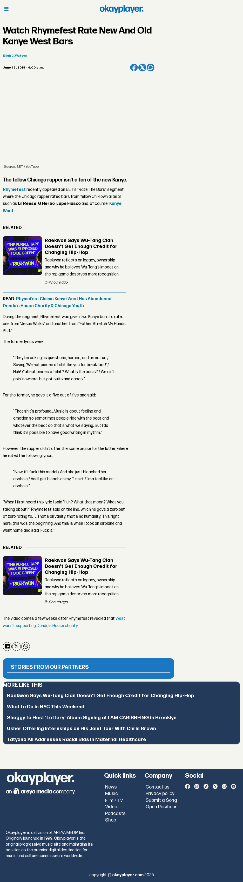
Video (111, 807)
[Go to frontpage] (121, 9)
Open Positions (162, 807)
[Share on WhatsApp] (150, 67)
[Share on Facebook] (134, 67)
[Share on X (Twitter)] (142, 67)
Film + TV (114, 800)
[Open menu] (6, 9)
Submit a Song (161, 800)
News (111, 787)
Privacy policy (160, 793)
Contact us (158, 787)
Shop (110, 820)
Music (111, 793)
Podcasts (115, 813)
